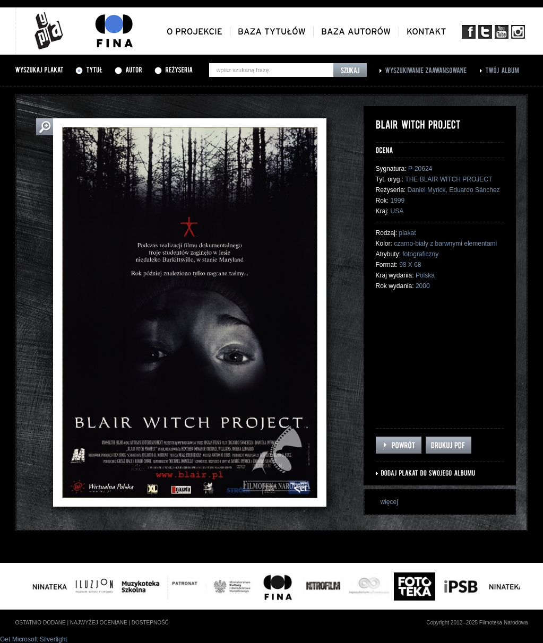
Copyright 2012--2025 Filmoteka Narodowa (477, 622)
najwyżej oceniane (98, 622)
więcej (389, 502)
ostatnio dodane (40, 622)
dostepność (150, 622)
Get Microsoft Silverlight (33, 639)
